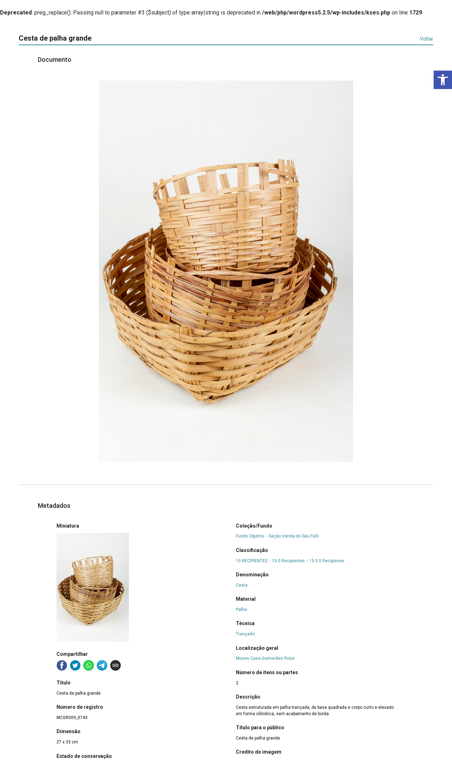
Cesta (242, 585)
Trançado (245, 633)
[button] (443, 80)
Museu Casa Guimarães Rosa (265, 658)
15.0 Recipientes (288, 560)
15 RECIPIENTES (251, 560)
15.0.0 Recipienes (326, 560)
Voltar (426, 39)
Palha (241, 609)
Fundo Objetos (250, 536)
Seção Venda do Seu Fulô (294, 536)
